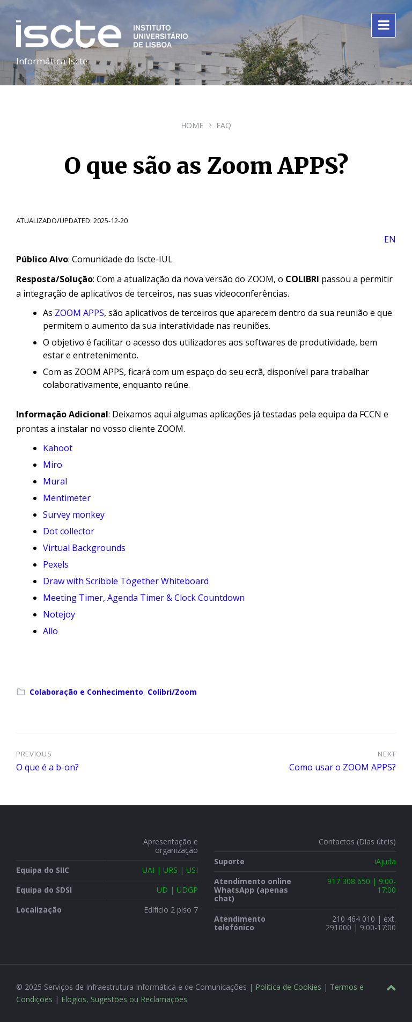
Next (387, 754)
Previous (34, 754)
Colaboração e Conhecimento (86, 692)
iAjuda (385, 861)
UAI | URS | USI (170, 870)
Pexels (56, 564)
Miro (52, 464)
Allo (50, 631)
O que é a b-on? (47, 767)
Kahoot (57, 448)
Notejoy (59, 614)
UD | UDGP (177, 890)
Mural (55, 481)
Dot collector (68, 531)
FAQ (223, 125)
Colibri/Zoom (172, 692)
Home (192, 125)
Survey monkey (74, 514)
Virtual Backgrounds (84, 548)
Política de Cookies (288, 987)
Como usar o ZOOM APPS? (342, 767)
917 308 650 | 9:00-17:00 (361, 885)
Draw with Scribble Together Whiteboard (126, 581)
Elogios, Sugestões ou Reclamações (124, 999)
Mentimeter (67, 498)
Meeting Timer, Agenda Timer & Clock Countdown (144, 598)
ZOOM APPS (78, 313)
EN (390, 239)
